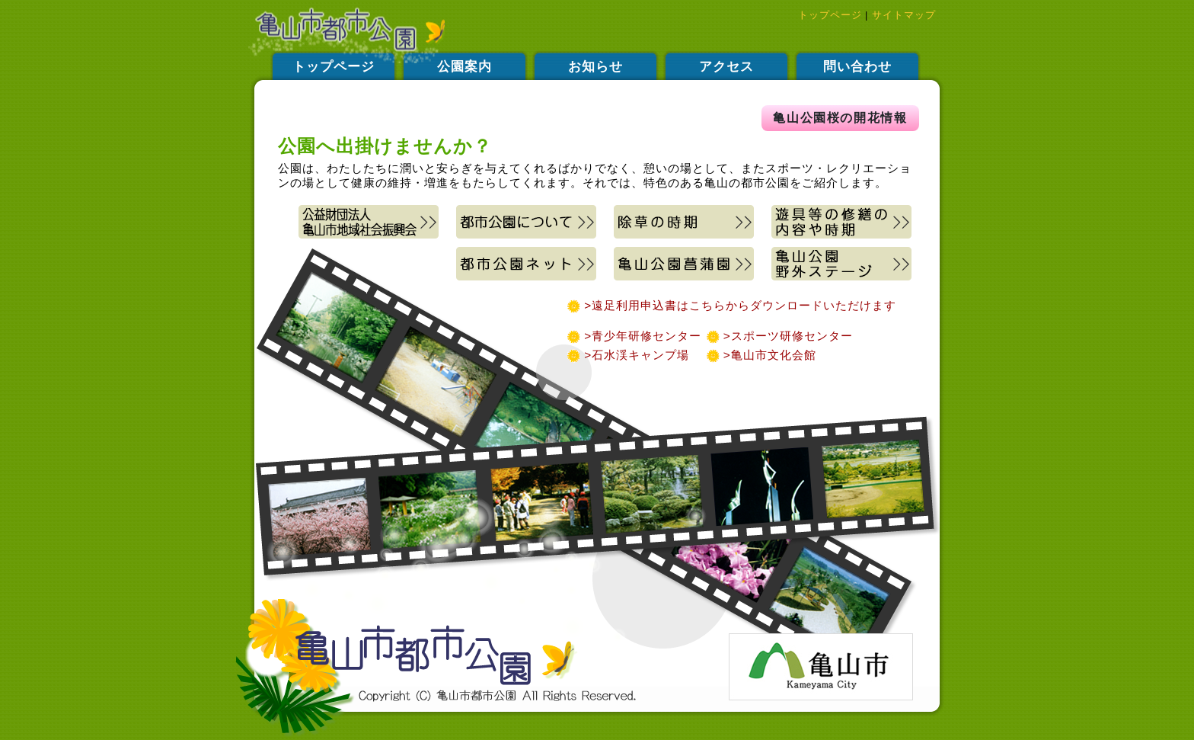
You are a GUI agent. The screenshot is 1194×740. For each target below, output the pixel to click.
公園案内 (464, 66)
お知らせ (595, 66)
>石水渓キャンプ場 (636, 354)
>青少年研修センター (642, 335)
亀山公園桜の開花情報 (840, 117)
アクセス (726, 66)
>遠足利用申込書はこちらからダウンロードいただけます (738, 305)
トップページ (830, 15)
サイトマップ (904, 15)
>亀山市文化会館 (755, 354)
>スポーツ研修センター (779, 335)
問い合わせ (857, 66)
